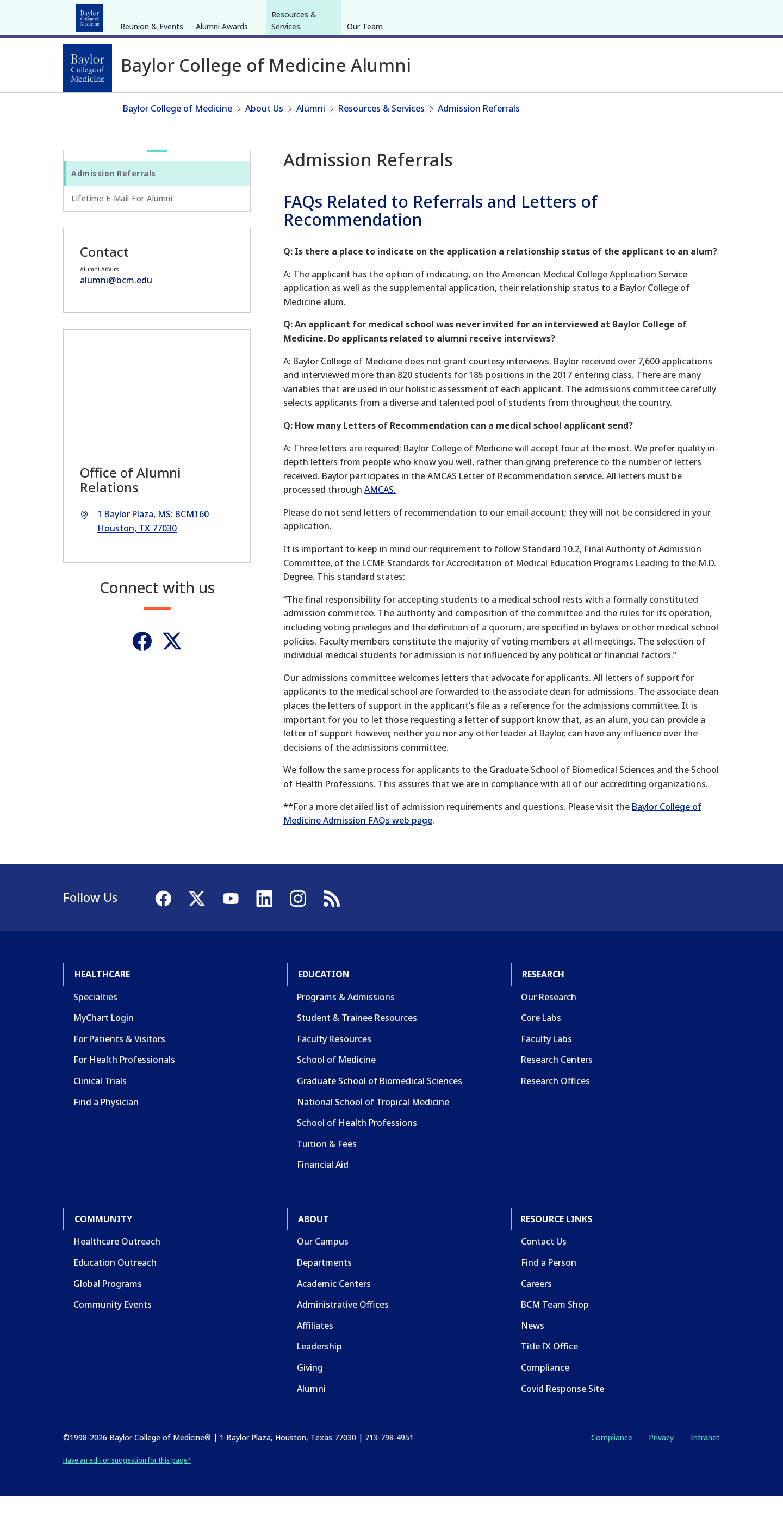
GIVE (529, 15)
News (532, 1352)
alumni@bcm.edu (116, 307)
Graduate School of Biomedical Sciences (379, 1107)
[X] (662, 15)
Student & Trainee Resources (357, 1044)
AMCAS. (380, 516)
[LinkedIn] (701, 15)
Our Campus (323, 1268)
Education (152, 15)
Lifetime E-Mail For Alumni (121, 225)
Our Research (548, 1023)
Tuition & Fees (327, 1170)
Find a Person (548, 1289)
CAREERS (564, 15)
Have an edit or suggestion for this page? (127, 1486)
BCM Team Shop (555, 1331)
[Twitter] (172, 667)
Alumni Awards (222, 108)
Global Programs (107, 1310)
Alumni (310, 135)
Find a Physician (106, 1128)
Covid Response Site (562, 1415)
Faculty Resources (334, 1066)
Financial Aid (323, 1191)
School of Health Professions (357, 1149)
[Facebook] (642, 15)
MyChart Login (103, 1044)
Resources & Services (293, 102)
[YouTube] (682, 15)
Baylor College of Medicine (177, 135)
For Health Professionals (124, 1086)
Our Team (365, 108)
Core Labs (541, 1044)
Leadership (319, 1373)
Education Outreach (115, 1289)
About (315, 15)
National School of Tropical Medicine (373, 1128)
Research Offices (555, 1107)
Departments (324, 1289)
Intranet (705, 1464)
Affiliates (315, 1352)
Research (206, 15)
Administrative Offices (343, 1331)
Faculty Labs (546, 1066)
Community (264, 15)
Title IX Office (549, 1373)
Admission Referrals (479, 135)
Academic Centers (334, 1310)
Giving (310, 1394)
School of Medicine (336, 1086)
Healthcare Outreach (116, 1268)
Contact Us (544, 1268)
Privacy (661, 1464)
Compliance (545, 1394)
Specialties (95, 1023)
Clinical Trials (100, 1107)
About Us (264, 135)
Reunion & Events (151, 108)
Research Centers (557, 1086)
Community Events (112, 1331)
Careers (536, 1310)
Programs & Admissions (346, 1023)
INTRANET (608, 15)
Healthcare (93, 15)
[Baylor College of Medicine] (87, 68)
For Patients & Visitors (119, 1066)
